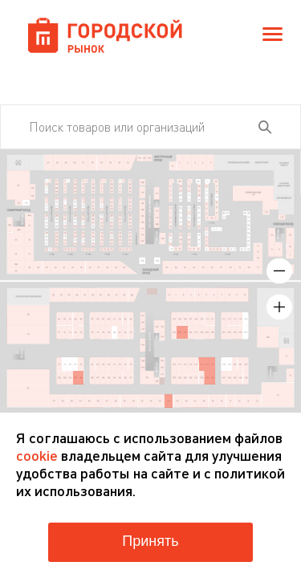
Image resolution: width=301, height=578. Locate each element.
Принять (150, 541)
